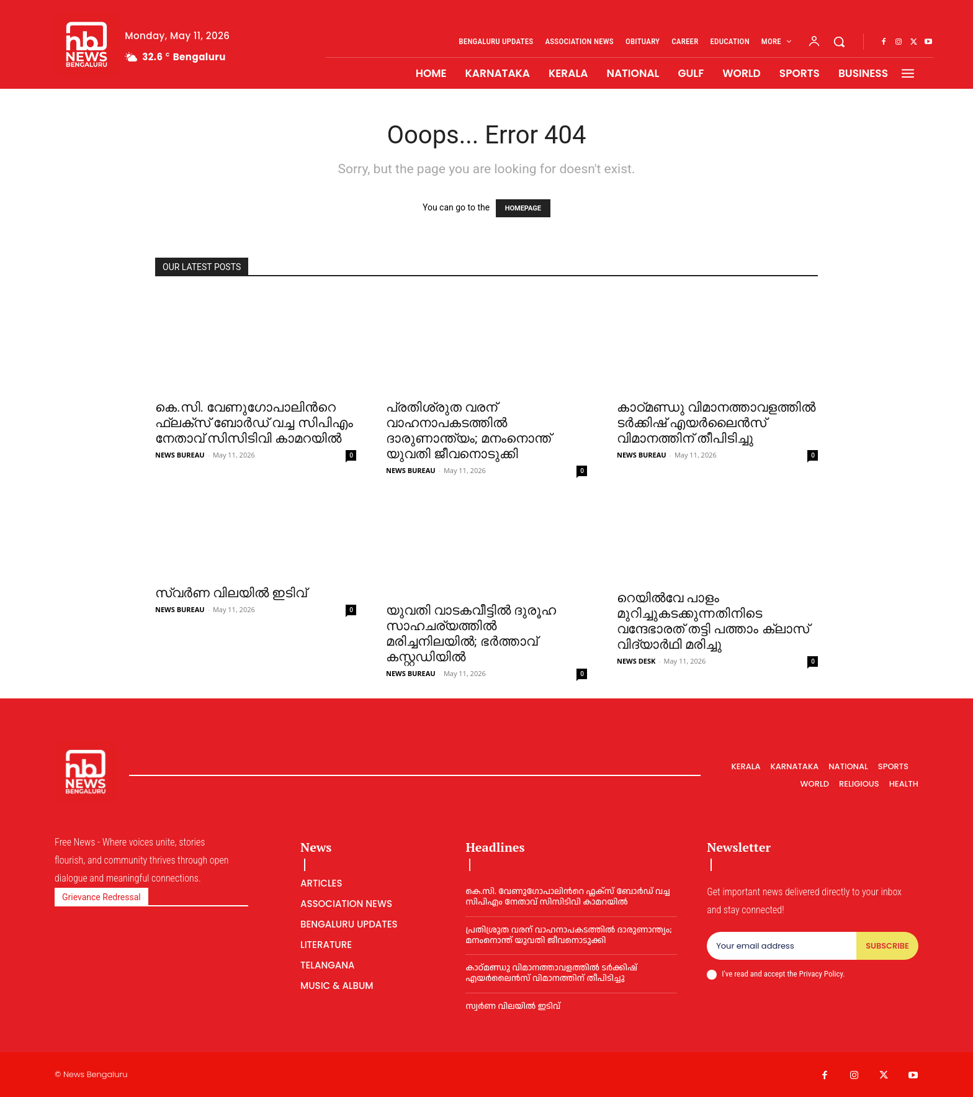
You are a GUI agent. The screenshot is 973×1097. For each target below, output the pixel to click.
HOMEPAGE (523, 208)
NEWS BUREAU (180, 454)
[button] (839, 41)
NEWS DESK (636, 661)
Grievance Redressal (101, 897)
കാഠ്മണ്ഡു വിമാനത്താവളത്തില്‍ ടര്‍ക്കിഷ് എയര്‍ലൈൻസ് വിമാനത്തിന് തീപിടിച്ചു (716, 423)
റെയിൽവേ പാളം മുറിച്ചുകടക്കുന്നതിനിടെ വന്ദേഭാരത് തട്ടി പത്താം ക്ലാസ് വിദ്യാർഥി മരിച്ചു (713, 621)
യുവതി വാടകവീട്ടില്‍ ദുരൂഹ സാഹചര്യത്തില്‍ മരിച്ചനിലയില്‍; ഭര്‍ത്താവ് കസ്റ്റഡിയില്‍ (471, 633)
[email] (781, 946)
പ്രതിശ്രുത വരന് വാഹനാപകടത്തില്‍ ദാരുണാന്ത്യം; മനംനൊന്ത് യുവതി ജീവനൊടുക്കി (468, 430)
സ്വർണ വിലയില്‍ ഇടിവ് (231, 592)
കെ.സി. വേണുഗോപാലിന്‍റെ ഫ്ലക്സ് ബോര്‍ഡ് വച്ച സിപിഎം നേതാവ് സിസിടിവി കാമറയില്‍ (254, 423)
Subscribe (887, 946)
